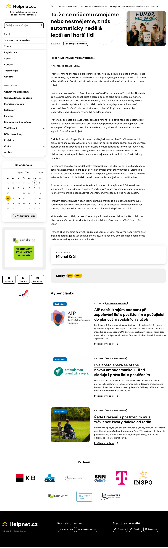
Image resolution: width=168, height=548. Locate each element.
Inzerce (8, 116)
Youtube (23, 279)
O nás (7, 146)
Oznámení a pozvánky (16, 91)
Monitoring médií (14, 104)
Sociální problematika (17, 40)
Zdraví (7, 46)
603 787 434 (66, 530)
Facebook (8, 279)
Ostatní (8, 76)
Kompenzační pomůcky (17, 122)
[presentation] (70, 316)
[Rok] (27, 172)
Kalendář (9, 110)
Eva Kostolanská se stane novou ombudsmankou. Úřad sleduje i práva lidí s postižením (122, 369)
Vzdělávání (10, 128)
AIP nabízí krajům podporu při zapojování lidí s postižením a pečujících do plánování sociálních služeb (130, 314)
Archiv (8, 152)
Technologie (11, 70)
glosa (70, 275)
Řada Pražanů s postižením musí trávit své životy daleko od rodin (122, 419)
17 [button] (8, 198)
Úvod (53, 6)
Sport (7, 58)
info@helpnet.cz (86, 530)
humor (78, 275)
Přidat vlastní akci (26, 215)
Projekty (9, 140)
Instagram (37, 279)
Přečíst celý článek (104, 343)
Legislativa (10, 52)
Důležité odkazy (13, 134)
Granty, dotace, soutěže (18, 98)
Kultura (8, 64)
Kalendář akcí (24, 165)
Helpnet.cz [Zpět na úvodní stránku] (27, 6)
